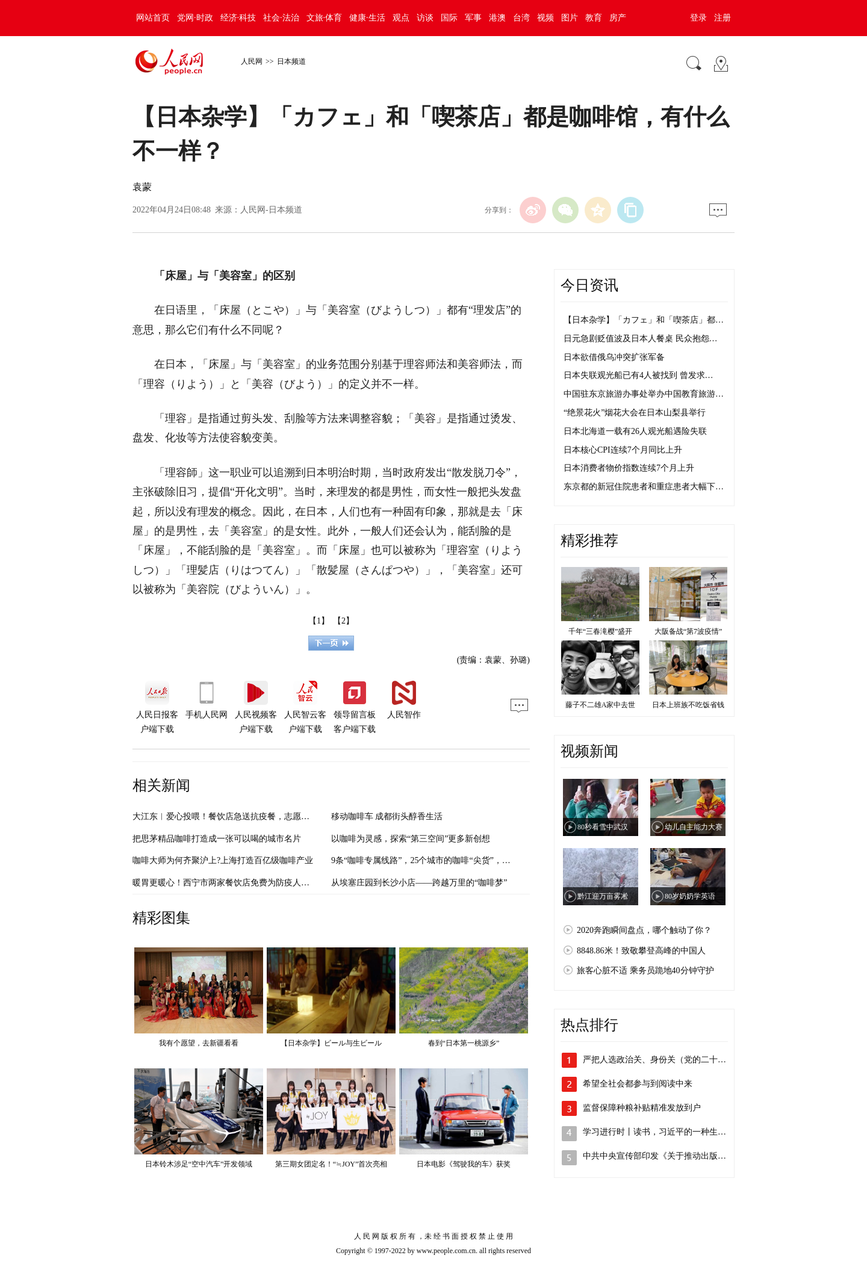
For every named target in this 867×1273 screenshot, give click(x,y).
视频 (545, 17)
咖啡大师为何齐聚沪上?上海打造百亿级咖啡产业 (222, 860)
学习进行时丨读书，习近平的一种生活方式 (663, 1131)
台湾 (521, 17)
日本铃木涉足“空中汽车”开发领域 (199, 1164)
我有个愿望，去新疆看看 (198, 1043)
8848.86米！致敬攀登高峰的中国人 (641, 950)
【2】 (343, 620)
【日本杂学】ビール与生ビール (331, 1043)
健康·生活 (367, 17)
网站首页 (153, 17)
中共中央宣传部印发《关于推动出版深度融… (667, 1155)
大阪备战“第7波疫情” (688, 631)
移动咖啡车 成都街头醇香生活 (387, 816)
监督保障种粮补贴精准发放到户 (642, 1107)
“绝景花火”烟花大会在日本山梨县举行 (635, 412)
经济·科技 (238, 17)
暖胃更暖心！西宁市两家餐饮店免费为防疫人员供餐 (229, 882)
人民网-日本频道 (271, 209)
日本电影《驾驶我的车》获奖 (464, 1164)
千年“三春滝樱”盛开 (600, 631)
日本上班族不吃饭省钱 (688, 705)
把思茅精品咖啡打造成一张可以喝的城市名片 (216, 838)
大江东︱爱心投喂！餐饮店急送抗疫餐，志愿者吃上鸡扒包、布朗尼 (258, 816)
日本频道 (291, 61)
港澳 (497, 17)
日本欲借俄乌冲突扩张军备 (614, 357)
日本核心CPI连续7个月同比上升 (623, 449)
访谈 (425, 17)
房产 (617, 17)
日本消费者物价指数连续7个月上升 (629, 467)
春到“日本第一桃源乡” (464, 1043)
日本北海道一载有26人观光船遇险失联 (635, 431)
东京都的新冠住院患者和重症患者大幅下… (644, 486)
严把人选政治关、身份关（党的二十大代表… (667, 1059)
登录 (698, 17)
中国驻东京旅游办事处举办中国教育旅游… (644, 393)
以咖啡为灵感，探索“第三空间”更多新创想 (410, 838)
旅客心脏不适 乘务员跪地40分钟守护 (645, 970)
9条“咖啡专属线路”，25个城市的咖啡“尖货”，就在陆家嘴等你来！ (454, 860)
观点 (401, 17)
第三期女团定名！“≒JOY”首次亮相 (331, 1164)
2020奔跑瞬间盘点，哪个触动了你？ (644, 930)
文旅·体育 (324, 17)
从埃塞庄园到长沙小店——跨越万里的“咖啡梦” (419, 882)
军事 (473, 17)
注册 (722, 17)
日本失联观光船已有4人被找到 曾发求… (638, 375)
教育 (593, 17)
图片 (569, 17)
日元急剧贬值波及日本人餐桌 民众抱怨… (641, 338)
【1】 (318, 620)
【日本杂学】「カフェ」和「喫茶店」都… (644, 319)
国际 (449, 17)
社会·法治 (281, 17)
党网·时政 (195, 17)
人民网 (252, 61)
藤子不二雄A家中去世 (600, 705)
